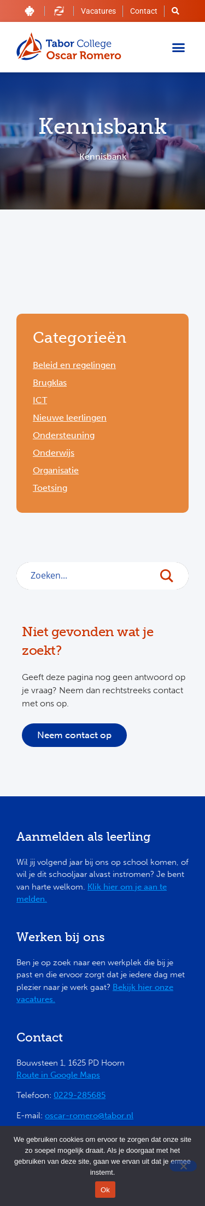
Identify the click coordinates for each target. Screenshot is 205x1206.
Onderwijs (53, 453)
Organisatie (56, 470)
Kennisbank (102, 156)
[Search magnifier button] (172, 578)
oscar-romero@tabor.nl (89, 1115)
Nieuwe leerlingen (70, 417)
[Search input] (91, 575)
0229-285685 (80, 1095)
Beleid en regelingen (74, 365)
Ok (105, 1190)
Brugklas (50, 382)
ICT (40, 400)
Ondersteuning (64, 435)
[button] (178, 47)
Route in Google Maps (58, 1075)
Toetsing (50, 488)
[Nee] (183, 1165)
